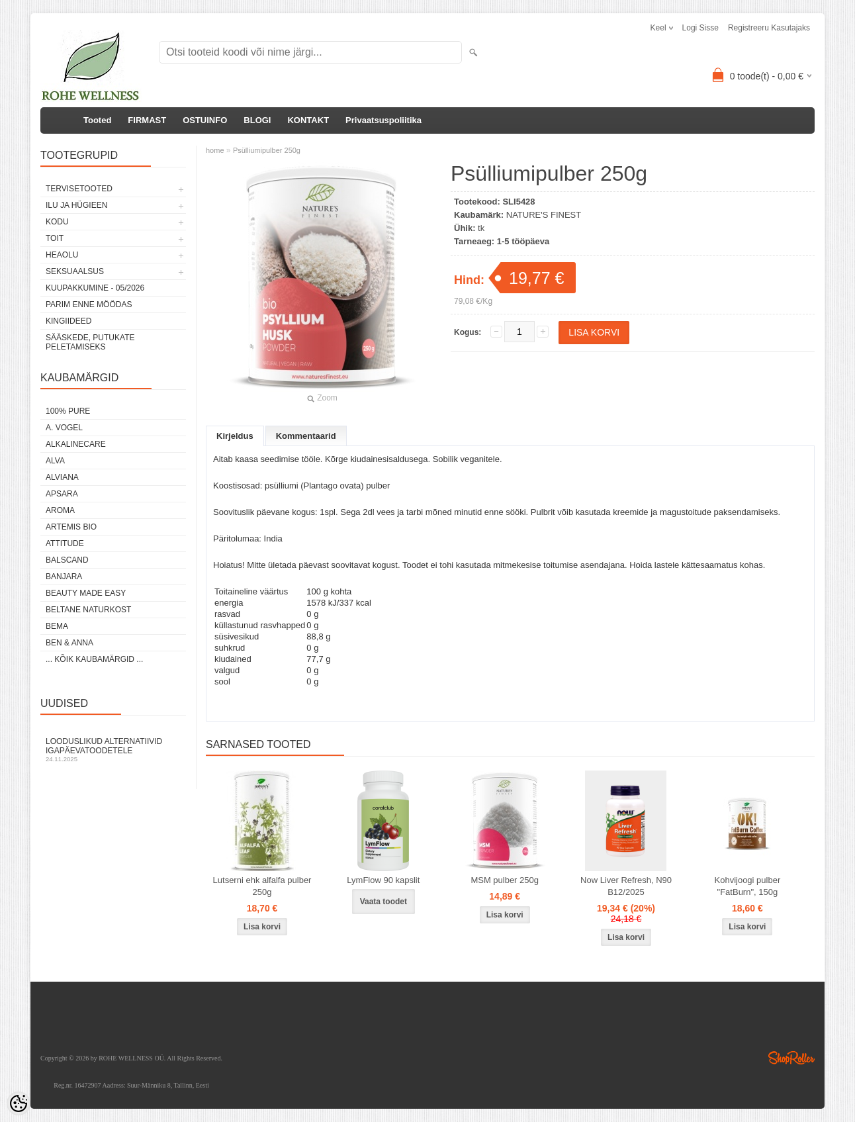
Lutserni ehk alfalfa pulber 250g (262, 886)
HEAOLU (62, 254)
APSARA (62, 493)
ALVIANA (62, 477)
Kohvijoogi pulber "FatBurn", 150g (748, 886)
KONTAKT (308, 120)
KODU (57, 221)
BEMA (57, 626)
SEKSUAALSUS (75, 271)
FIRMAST (147, 120)
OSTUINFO (205, 120)
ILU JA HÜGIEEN (76, 205)
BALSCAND (67, 560)
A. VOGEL (64, 427)
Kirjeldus (234, 436)
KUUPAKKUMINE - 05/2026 (95, 288)
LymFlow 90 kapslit (383, 880)
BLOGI (257, 120)
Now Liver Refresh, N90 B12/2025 (626, 886)
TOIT (55, 238)
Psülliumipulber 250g (266, 150)
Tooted (97, 120)
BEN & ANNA (69, 642)
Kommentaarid (306, 436)
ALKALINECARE (76, 444)
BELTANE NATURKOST (88, 609)
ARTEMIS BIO (71, 527)
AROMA (60, 510)
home (215, 150)
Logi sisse (700, 27)
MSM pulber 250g (505, 880)
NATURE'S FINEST (543, 215)
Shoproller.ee (791, 1057)
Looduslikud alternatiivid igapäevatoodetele (113, 750)
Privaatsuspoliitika (383, 120)
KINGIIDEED (68, 321)
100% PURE (68, 411)
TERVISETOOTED (79, 188)
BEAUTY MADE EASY (86, 593)
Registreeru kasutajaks (769, 27)
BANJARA (64, 576)
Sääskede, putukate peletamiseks (90, 342)
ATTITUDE (65, 543)
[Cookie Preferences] (18, 1103)
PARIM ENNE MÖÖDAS (89, 304)
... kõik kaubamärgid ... (94, 659)
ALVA (55, 460)
